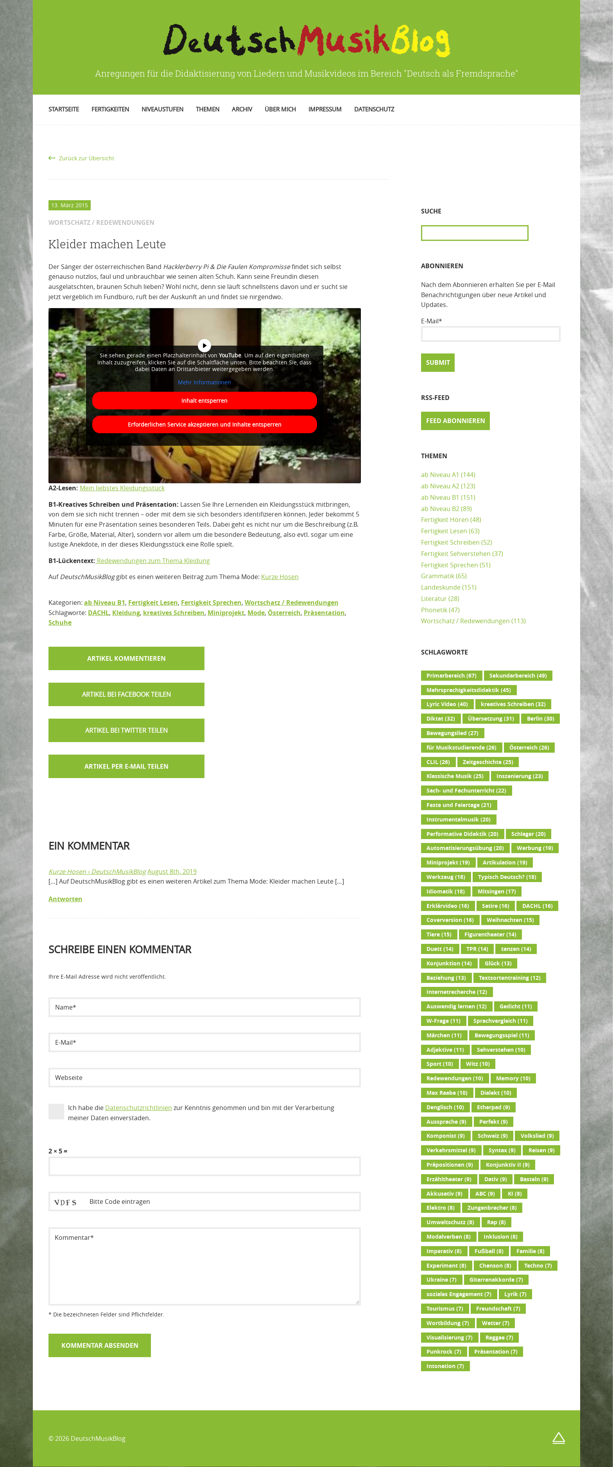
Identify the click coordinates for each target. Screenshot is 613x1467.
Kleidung (126, 612)
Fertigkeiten (110, 109)
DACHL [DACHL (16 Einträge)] (537, 906)
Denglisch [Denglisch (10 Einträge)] (445, 1107)
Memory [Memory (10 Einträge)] (513, 1078)
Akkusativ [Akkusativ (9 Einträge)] (444, 1194)
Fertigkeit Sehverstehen (456, 553)
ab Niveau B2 (440, 508)
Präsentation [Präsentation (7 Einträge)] (496, 1352)
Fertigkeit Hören (445, 519)
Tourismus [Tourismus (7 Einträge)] (445, 1309)
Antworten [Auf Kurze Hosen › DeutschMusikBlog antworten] (65, 899)
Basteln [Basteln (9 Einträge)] (534, 1179)
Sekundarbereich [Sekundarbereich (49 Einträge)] (518, 676)
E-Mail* (491, 329)
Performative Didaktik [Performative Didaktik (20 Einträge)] (462, 834)
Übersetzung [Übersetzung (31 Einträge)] (491, 719)
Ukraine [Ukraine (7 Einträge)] (442, 1280)
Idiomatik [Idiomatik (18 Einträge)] (446, 891)
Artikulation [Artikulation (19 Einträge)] (505, 862)
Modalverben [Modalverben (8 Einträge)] (449, 1237)
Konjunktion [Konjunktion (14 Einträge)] (449, 963)
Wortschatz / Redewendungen (292, 602)
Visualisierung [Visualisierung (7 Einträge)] (450, 1337)
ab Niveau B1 (104, 602)
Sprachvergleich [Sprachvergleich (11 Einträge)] (500, 1021)
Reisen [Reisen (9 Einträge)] (542, 1150)
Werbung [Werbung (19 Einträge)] (535, 848)
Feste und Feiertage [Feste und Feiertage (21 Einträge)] (459, 805)
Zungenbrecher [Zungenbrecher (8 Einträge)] (492, 1208)
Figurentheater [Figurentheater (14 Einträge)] (490, 934)
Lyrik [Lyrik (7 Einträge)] (515, 1294)
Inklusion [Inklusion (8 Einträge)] (501, 1237)
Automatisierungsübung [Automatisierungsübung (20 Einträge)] (465, 848)
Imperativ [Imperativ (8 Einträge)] (444, 1251)
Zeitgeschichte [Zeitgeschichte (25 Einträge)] (488, 762)
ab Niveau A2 (440, 486)
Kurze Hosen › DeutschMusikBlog (97, 871)
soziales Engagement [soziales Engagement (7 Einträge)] (459, 1294)
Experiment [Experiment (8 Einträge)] (446, 1266)
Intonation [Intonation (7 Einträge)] (445, 1366)
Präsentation (324, 612)
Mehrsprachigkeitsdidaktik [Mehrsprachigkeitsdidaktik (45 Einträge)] (469, 690)
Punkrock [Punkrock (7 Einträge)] (444, 1352)
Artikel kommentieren (126, 658)
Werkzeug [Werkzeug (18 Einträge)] (446, 877)
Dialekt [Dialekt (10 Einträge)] (495, 1093)
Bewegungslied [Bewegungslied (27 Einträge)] (453, 733)
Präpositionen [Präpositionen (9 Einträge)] (450, 1165)
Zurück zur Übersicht (86, 158)
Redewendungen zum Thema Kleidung (152, 560)
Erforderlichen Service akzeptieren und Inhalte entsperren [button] (204, 424)
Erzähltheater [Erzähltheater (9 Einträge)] (449, 1179)
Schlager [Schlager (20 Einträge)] (528, 834)
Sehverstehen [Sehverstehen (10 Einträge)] (501, 1050)
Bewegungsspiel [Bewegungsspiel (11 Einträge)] (502, 1035)
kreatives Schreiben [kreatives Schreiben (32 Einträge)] (513, 704)
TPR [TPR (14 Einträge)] (477, 949)
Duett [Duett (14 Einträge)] (440, 949)
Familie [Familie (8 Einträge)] (530, 1251)
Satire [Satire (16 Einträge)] (495, 906)
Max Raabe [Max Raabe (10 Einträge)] (447, 1093)
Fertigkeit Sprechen (211, 602)
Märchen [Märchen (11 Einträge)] (444, 1035)
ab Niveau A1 (440, 474)
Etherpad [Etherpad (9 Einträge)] (493, 1107)
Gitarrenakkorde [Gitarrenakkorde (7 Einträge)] (496, 1280)
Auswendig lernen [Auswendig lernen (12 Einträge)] (457, 1006)
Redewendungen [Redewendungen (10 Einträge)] (455, 1078)
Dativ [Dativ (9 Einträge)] (495, 1179)
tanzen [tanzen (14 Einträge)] (516, 949)
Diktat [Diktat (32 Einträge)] (441, 719)
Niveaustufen (162, 109)
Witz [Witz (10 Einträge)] (478, 1064)
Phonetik (434, 610)
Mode (256, 612)
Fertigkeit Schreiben (450, 542)
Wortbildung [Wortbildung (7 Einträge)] (448, 1323)
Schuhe (60, 622)
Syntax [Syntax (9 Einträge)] (502, 1150)
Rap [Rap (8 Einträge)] (496, 1222)
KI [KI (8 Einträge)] (515, 1194)
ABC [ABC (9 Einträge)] (485, 1194)
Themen (207, 109)
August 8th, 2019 (172, 871)
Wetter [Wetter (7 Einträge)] (495, 1323)
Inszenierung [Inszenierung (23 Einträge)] (519, 776)
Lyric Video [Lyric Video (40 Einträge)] (447, 704)
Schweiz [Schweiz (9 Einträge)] (493, 1136)
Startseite (63, 109)
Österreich (284, 612)
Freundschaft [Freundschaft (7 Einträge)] (498, 1309)
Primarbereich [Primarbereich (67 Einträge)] (452, 676)
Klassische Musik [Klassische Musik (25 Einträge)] (455, 776)
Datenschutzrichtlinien (138, 1107)
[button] (126, 694)
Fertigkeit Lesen (153, 602)
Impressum (325, 109)
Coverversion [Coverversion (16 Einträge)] (450, 920)
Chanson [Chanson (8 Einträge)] (495, 1266)
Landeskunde (441, 587)
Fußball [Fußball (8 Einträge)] (489, 1251)
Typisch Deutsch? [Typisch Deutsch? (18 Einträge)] (507, 877)
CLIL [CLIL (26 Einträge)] (438, 762)
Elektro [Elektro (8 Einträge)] (441, 1208)
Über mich (280, 109)
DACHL (98, 612)
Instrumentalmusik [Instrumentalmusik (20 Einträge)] (459, 819)
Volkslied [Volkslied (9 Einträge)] (537, 1136)
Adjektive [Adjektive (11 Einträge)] (445, 1050)
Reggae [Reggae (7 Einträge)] (499, 1337)
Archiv (242, 109)
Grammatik (437, 576)
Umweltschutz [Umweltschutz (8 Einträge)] (450, 1222)
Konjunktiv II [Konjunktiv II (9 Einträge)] (508, 1165)
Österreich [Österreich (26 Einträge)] (529, 747)
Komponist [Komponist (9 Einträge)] (446, 1136)
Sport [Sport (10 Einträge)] (440, 1064)
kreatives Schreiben (173, 612)
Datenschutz (374, 109)
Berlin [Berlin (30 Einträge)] (540, 719)
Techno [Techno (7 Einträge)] (538, 1266)
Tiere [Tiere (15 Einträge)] (439, 934)
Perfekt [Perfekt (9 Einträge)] (493, 1122)
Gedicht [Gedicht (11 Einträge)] (516, 1006)
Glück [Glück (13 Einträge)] (498, 963)
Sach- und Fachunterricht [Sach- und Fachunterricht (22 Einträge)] (466, 790)
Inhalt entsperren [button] (204, 400)
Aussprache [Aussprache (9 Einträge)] (446, 1122)
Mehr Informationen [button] (204, 382)
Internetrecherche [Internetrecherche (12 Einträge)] (457, 992)
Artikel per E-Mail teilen (126, 766)
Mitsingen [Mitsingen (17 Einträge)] (497, 891)
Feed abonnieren (455, 420)
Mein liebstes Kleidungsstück (122, 488)
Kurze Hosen (280, 576)
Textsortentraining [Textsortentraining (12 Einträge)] (510, 978)
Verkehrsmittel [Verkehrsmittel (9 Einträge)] (451, 1150)
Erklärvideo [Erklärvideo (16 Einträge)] (448, 906)
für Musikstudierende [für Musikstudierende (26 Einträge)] (461, 747)
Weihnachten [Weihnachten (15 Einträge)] (510, 920)
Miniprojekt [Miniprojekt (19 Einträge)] (448, 862)
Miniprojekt (226, 612)
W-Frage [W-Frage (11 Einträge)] (444, 1021)
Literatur (434, 598)
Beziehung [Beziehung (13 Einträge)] (446, 978)
